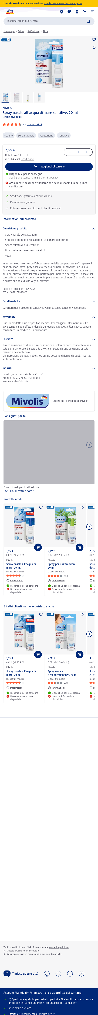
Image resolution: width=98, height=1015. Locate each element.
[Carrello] (85, 12)
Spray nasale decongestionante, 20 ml (62, 673)
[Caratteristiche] (49, 301)
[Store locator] (61, 12)
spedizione (27, 159)
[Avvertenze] (49, 317)
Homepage (9, 31)
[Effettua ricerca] (88, 21)
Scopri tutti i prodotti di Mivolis (47, 401)
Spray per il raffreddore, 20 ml (62, 566)
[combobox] (49, 21)
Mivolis (7, 108)
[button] (92, 12)
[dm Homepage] (10, 12)
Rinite (45, 31)
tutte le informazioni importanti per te (63, 3)
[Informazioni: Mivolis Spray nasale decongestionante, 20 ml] (56, 688)
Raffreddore (33, 31)
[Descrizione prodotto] (49, 228)
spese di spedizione (59, 947)
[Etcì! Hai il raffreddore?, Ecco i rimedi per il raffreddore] (49, 457)
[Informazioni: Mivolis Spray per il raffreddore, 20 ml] (56, 580)
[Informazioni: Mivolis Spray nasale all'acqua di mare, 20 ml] (14, 580)
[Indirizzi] (49, 368)
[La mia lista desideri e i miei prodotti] (69, 12)
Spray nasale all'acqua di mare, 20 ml (21, 566)
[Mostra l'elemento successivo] (89, 527)
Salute (21, 31)
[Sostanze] (49, 339)
